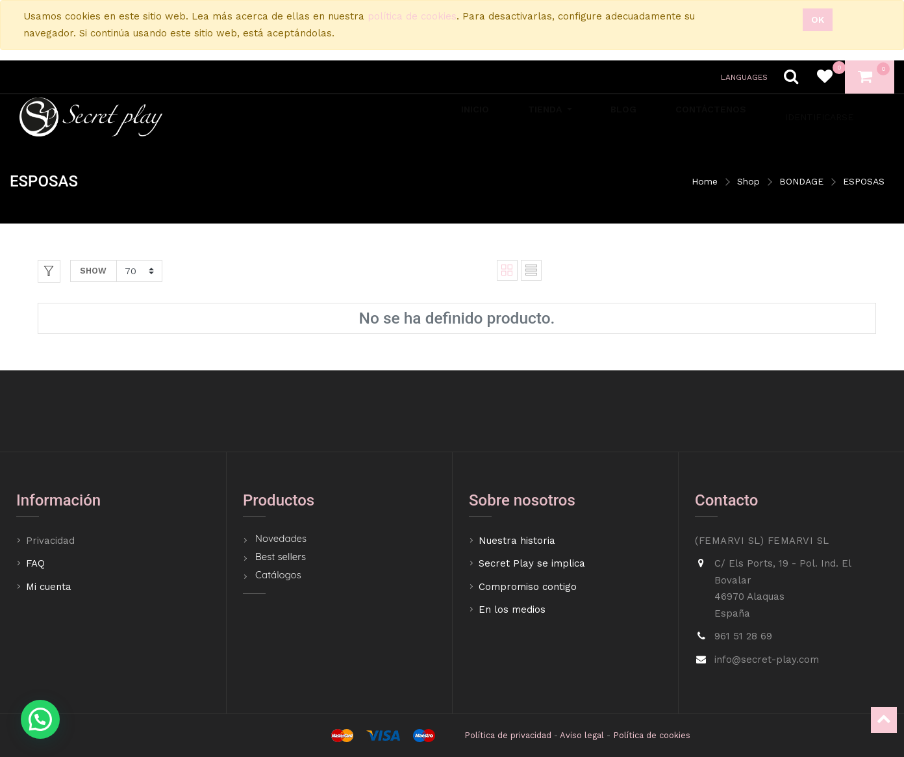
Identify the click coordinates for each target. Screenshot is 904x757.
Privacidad (52, 540)
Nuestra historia (517, 540)
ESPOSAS (864, 181)
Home (705, 181)
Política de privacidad (507, 735)
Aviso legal (582, 735)
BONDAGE (801, 181)
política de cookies (412, 16)
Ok (817, 19)
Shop (748, 181)
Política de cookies (651, 735)
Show (93, 271)
